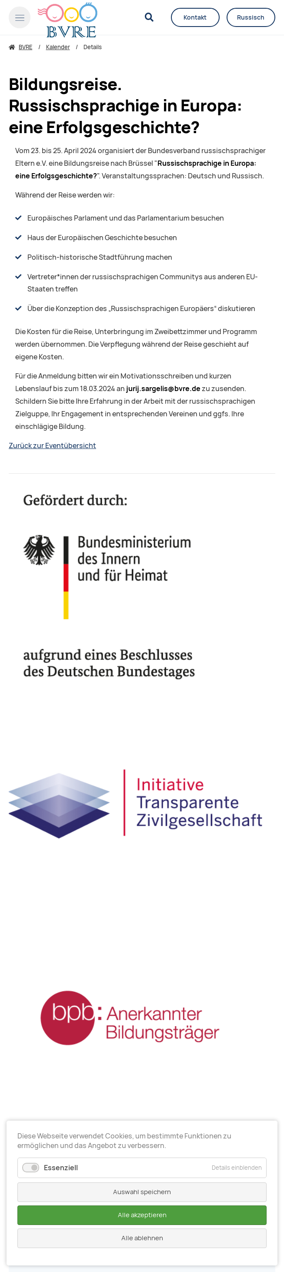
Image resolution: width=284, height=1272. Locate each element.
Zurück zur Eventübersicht (52, 445)
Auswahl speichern (142, 1192)
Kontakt (195, 17)
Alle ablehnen (142, 1238)
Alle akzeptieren (142, 1215)
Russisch (250, 17)
